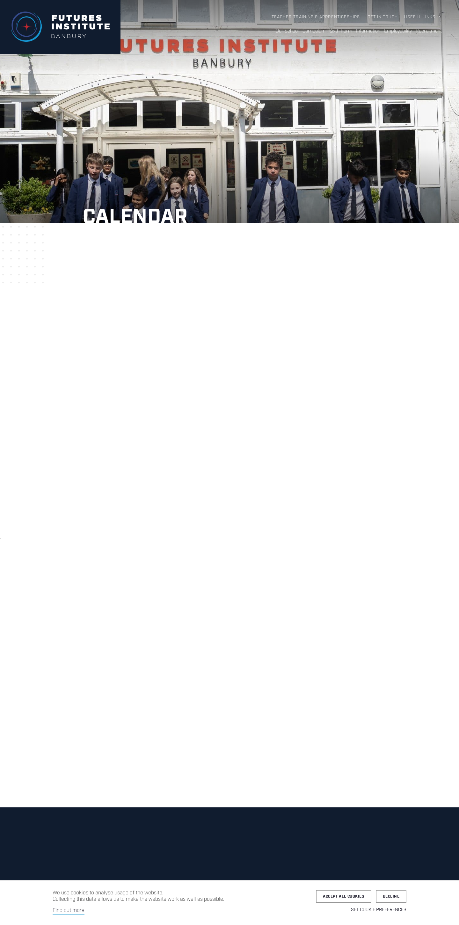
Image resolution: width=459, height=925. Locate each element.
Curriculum (313, 31)
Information (368, 31)
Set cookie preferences (378, 909)
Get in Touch (383, 17)
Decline (391, 896)
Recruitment (429, 31)
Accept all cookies (343, 896)
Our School (287, 31)
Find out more (68, 910)
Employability (398, 31)
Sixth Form (340, 31)
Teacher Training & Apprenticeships (316, 17)
